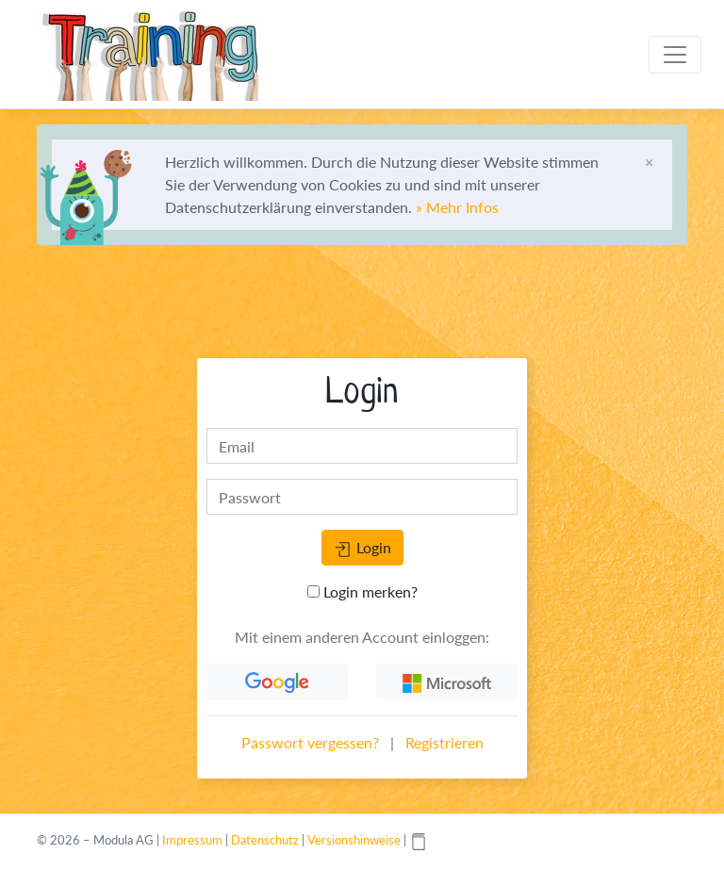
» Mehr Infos (457, 207)
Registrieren (444, 742)
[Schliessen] (649, 162)
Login (362, 548)
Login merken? (362, 591)
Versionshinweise (354, 839)
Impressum (192, 839)
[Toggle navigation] (675, 55)
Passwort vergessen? (310, 742)
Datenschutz (265, 839)
